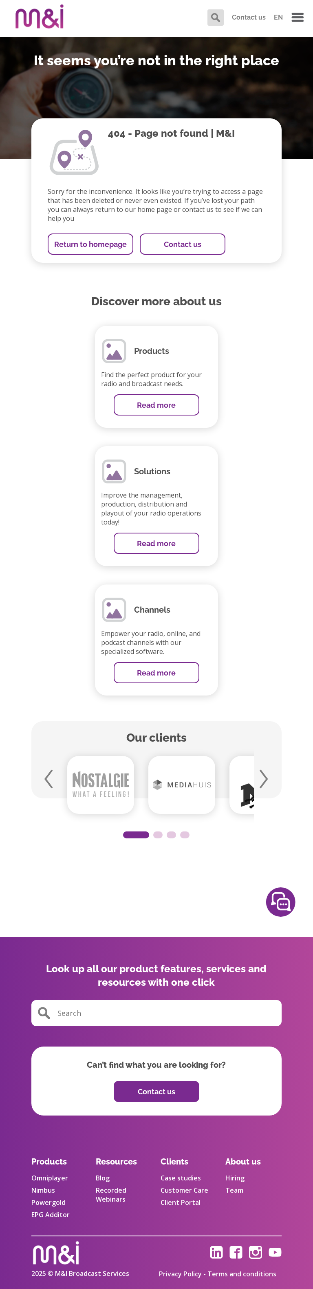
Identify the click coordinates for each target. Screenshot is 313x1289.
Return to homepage (90, 244)
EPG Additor (50, 1214)
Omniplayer (49, 1177)
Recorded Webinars (111, 1195)
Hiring (235, 1177)
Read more (156, 405)
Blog (103, 1177)
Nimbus (43, 1190)
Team (234, 1190)
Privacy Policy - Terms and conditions (217, 1273)
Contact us (249, 17)
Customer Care (184, 1190)
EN (278, 17)
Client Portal (181, 1202)
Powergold (48, 1202)
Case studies (181, 1177)
